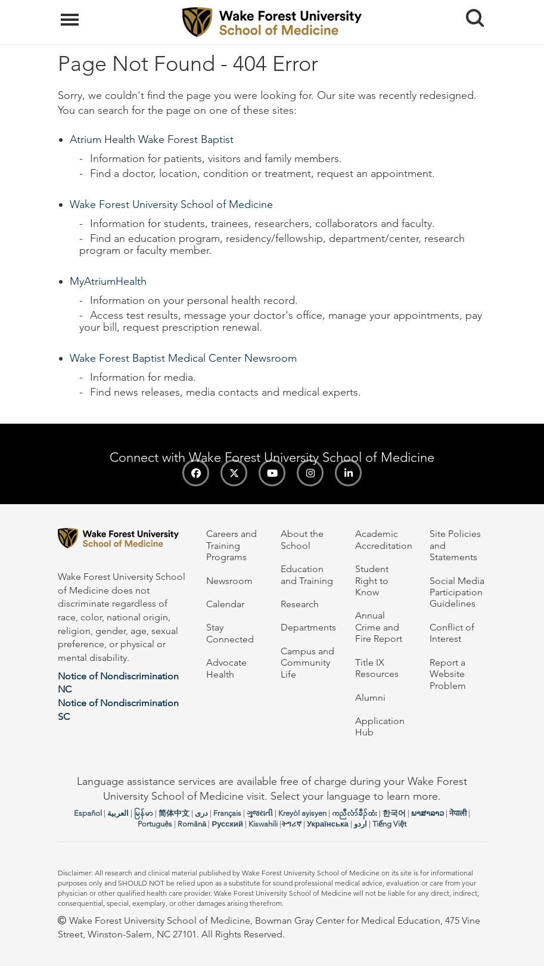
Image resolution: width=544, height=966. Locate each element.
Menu (71, 14)
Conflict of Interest (452, 633)
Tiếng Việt (389, 823)
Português (155, 823)
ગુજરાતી (260, 813)
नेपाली (458, 813)
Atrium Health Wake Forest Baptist (152, 139)
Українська (328, 823)
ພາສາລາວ (427, 813)
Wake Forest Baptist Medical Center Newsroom (183, 358)
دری (201, 813)
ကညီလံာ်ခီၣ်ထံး (354, 813)
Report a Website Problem (448, 674)
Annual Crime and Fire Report (378, 627)
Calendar (225, 604)
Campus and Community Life (307, 662)
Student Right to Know (371, 580)
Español (88, 813)
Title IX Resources (377, 668)
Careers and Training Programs (231, 545)
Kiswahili (263, 823)
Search (470, 13)
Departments (308, 627)
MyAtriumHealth (108, 281)
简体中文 (173, 813)
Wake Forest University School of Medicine (171, 204)
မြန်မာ (143, 813)
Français (227, 813)
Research (300, 604)
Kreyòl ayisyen (302, 813)
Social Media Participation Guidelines (457, 592)
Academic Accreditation (383, 539)
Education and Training (307, 574)
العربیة (118, 813)
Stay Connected (230, 633)
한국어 (394, 813)
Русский (227, 823)
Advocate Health (226, 668)
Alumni (370, 697)
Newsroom (229, 580)
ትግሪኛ (291, 823)
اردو (360, 823)
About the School (302, 539)
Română (192, 823)
